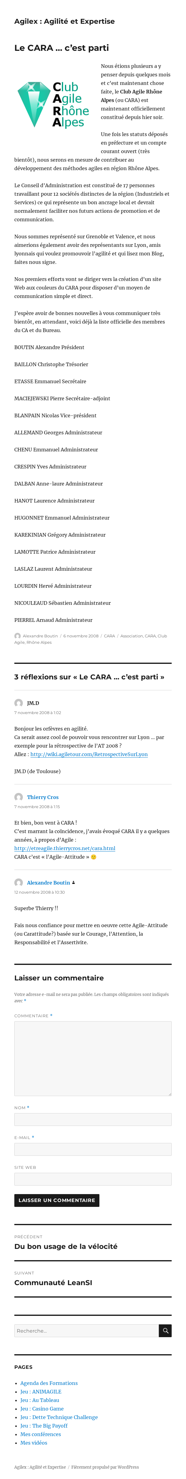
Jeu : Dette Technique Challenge (59, 1417)
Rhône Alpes (39, 642)
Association (131, 635)
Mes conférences (40, 1434)
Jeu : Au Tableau (39, 1400)
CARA (109, 635)
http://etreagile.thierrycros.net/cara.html (64, 848)
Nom (22, 1107)
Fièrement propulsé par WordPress (105, 1467)
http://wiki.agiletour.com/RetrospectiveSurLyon (89, 754)
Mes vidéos (33, 1443)
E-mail (24, 1137)
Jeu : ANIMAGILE (40, 1392)
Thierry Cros (43, 797)
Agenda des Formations (49, 1383)
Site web (25, 1167)
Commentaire (33, 1015)
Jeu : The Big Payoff (44, 1426)
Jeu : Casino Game (42, 1409)
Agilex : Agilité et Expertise (64, 21)
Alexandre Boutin (40, 635)
